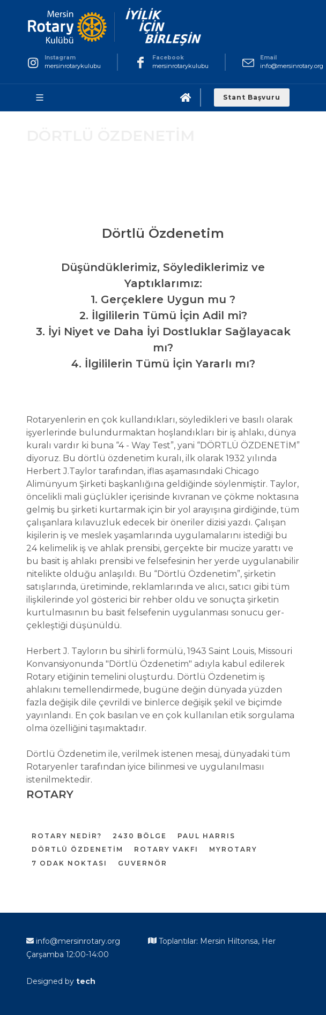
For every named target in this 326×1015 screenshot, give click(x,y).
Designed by (60, 981)
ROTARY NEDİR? (67, 836)
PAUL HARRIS (206, 836)
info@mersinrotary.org (291, 66)
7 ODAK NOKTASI (69, 863)
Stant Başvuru (251, 97)
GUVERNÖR (142, 863)
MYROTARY (233, 849)
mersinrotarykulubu (73, 66)
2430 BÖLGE (140, 836)
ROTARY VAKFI (166, 849)
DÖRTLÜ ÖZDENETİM (77, 849)
